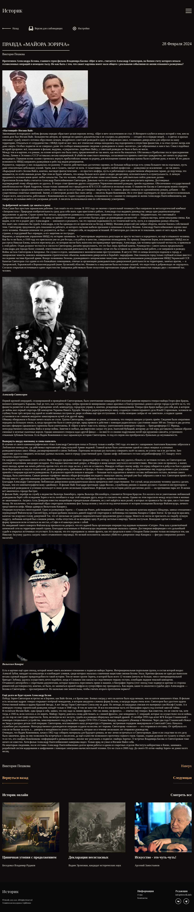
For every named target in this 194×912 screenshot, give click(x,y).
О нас (140, 895)
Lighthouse (27, 903)
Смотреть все (181, 795)
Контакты (142, 898)
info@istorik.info (183, 895)
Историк (12, 10)
